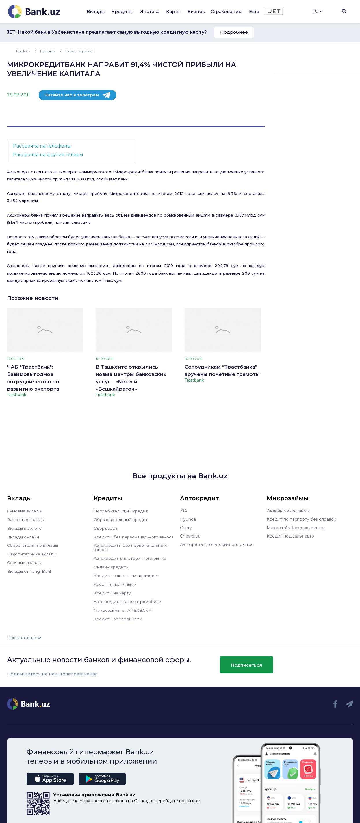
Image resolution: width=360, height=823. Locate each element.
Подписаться (246, 661)
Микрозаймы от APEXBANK (122, 607)
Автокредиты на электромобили (127, 598)
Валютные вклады (25, 519)
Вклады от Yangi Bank (29, 569)
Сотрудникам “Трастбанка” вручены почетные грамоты (222, 370)
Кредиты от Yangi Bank (118, 615)
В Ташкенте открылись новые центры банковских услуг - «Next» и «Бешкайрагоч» (131, 378)
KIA (183, 511)
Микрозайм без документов (296, 527)
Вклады (96, 11)
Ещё (254, 11)
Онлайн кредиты (111, 565)
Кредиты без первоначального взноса (133, 536)
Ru (317, 11)
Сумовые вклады (24, 511)
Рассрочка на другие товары (48, 154)
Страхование (226, 11)
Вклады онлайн (23, 536)
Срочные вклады (24, 561)
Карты (173, 11)
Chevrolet (190, 536)
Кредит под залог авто (290, 536)
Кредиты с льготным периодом (126, 573)
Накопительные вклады (31, 552)
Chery (186, 527)
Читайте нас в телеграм (71, 95)
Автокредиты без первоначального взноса (130, 546)
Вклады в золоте (24, 527)
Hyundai (188, 519)
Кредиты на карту (112, 590)
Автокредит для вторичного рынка (130, 556)
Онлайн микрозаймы (288, 511)
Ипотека (149, 11)
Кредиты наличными (115, 582)
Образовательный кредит (120, 519)
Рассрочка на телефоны (42, 146)
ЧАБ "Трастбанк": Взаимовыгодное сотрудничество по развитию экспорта (33, 378)
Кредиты (122, 11)
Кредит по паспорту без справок (301, 519)
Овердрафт (106, 527)
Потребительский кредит (120, 511)
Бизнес (196, 11)
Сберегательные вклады (32, 544)
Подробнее (234, 32)
